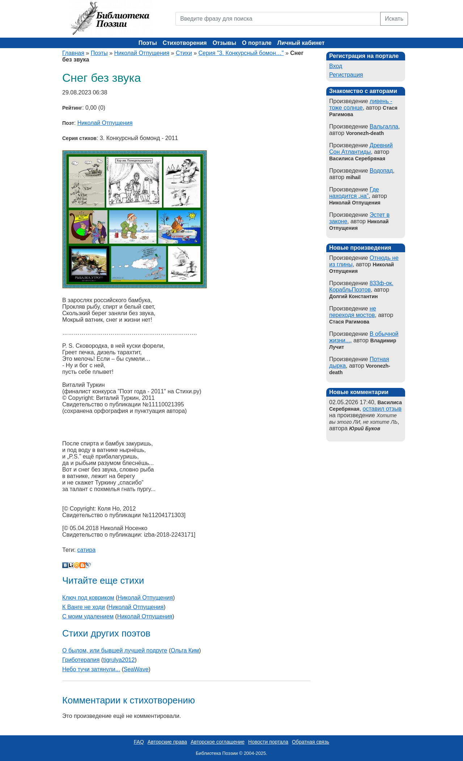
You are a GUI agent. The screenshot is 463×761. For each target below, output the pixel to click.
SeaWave (136, 669)
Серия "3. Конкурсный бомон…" (241, 53)
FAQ (139, 742)
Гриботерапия (80, 660)
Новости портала (268, 742)
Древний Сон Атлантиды (361, 148)
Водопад (381, 171)
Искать (394, 19)
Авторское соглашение (218, 742)
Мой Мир (77, 565)
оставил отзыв (382, 409)
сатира (86, 550)
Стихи (184, 53)
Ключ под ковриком (88, 598)
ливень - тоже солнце (360, 104)
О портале (256, 43)
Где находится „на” (354, 192)
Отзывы (224, 43)
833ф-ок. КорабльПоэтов (361, 286)
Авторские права (167, 742)
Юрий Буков (364, 428)
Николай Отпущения (142, 53)
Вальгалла (384, 126)
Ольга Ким (185, 650)
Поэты (148, 43)
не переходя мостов (352, 311)
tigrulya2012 (119, 660)
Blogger (82, 565)
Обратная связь (310, 742)
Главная (73, 53)
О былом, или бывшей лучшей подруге (114, 650)
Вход (335, 66)
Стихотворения (185, 43)
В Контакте (65, 565)
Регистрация (346, 75)
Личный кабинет (301, 43)
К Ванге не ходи (83, 607)
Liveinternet (71, 565)
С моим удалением (88, 616)
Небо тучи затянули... (91, 669)
